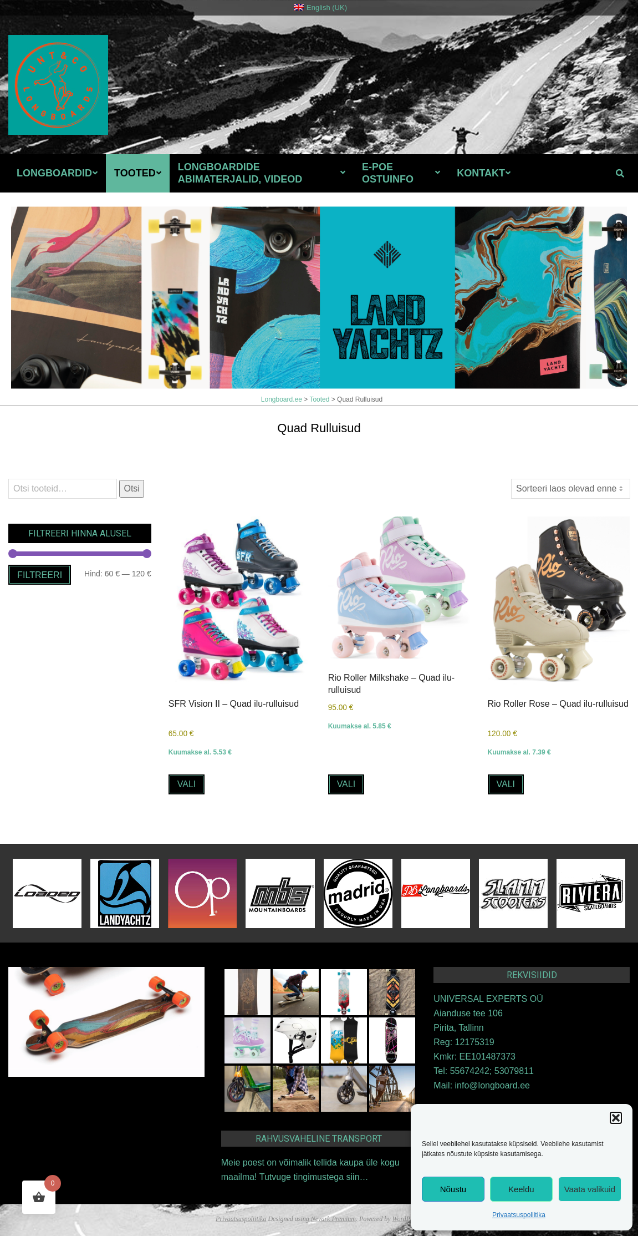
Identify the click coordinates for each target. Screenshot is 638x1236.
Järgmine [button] (599, 219)
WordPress (406, 1218)
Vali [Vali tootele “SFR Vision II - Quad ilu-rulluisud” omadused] (186, 783)
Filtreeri (39, 575)
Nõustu (453, 1189)
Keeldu (521, 1189)
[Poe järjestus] (570, 489)
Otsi (131, 488)
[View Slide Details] (319, 297)
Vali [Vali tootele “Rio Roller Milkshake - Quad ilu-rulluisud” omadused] (346, 783)
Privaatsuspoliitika (518, 1215)
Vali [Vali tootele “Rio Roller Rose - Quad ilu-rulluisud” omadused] (506, 783)
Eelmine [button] (560, 219)
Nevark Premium (333, 1218)
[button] (615, 1117)
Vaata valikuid (589, 1189)
